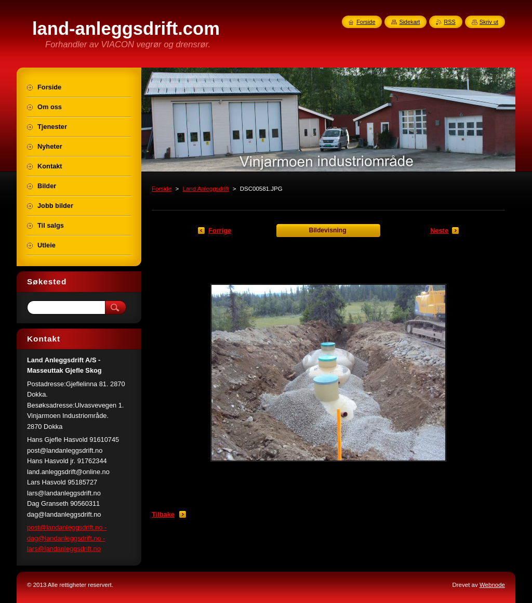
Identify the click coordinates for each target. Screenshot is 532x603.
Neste (439, 230)
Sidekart (409, 22)
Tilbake (163, 514)
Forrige (219, 230)
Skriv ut (489, 22)
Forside (161, 189)
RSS (449, 22)
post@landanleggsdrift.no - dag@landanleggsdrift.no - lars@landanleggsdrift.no (67, 538)
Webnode (492, 585)
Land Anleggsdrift (206, 189)
